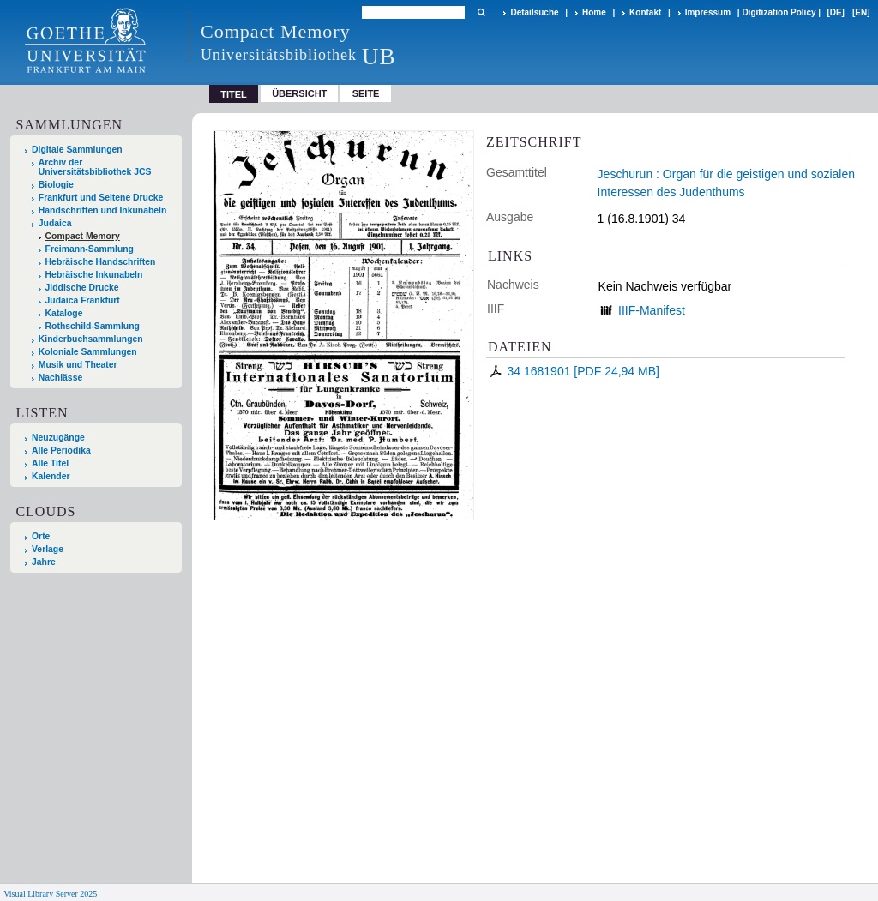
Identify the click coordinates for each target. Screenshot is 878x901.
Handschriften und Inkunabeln (103, 210)
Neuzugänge (58, 437)
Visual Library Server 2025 (50, 893)
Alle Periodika (61, 450)
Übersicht (299, 93)
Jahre (44, 562)
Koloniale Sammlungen (88, 352)
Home (594, 12)
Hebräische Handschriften (100, 262)
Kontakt (645, 12)
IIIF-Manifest (651, 310)
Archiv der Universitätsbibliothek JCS (95, 167)
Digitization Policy (778, 12)
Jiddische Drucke (82, 287)
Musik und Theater (78, 364)
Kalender (50, 476)
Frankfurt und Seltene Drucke (101, 197)
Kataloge (64, 313)
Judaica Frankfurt (82, 300)
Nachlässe (60, 377)
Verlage (47, 549)
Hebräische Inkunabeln (94, 274)
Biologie (56, 184)
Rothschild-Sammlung (92, 326)
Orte (41, 536)
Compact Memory (82, 236)
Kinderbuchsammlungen (91, 339)
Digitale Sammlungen (77, 149)
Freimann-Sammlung (89, 249)
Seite (366, 93)
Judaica (55, 223)
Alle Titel (50, 463)
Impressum (708, 12)
